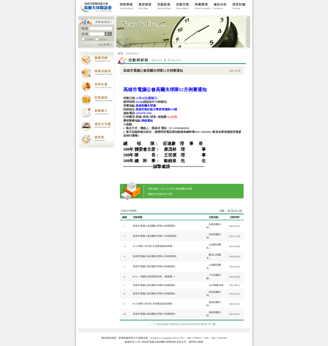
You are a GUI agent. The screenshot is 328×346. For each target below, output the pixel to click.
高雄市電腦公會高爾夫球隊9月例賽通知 (154, 266)
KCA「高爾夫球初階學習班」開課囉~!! (154, 276)
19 (205, 324)
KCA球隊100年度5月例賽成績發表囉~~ (153, 303)
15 (192, 324)
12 (182, 324)
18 (202, 324)
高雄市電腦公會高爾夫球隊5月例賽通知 (154, 313)
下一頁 (211, 324)
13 (185, 324)
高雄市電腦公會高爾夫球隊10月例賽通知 (154, 256)
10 (175, 324)
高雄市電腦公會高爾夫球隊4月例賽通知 (154, 225)
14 (189, 324)
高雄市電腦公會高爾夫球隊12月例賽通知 (154, 236)
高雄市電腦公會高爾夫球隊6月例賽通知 (154, 293)
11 (179, 324)
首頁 (120, 53)
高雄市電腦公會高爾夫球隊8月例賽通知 (154, 285)
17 (198, 324)
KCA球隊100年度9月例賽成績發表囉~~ (153, 246)
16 (195, 324)
